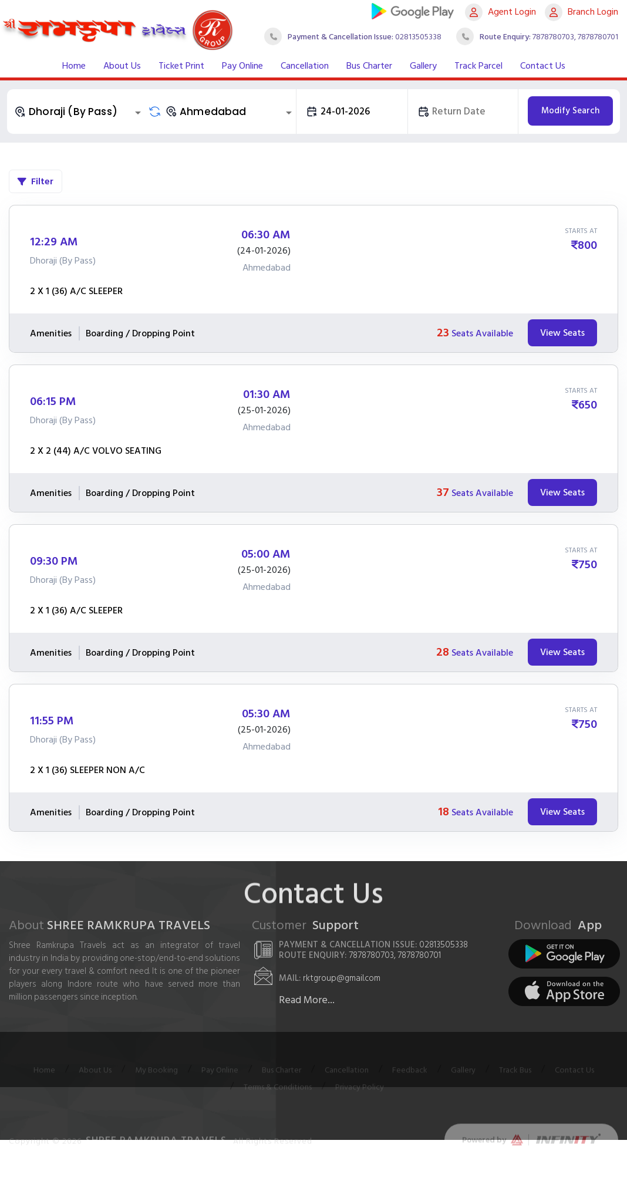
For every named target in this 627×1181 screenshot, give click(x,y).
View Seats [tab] (562, 333)
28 (442, 652)
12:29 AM (54, 242)
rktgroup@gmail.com (341, 978)
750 (587, 564)
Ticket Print (181, 66)
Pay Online (242, 66)
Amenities (51, 333)
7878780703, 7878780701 (575, 36)
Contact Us (542, 66)
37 (443, 492)
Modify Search (570, 110)
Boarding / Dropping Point (140, 333)
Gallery (423, 66)
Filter (35, 181)
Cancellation (305, 66)
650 (587, 405)
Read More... (307, 999)
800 (587, 245)
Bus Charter (369, 66)
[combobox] (79, 111)
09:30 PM (54, 561)
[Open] (138, 112)
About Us (122, 66)
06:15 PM (53, 401)
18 (443, 812)
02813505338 (418, 36)
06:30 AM (266, 235)
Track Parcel (478, 66)
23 (443, 333)
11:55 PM (52, 721)
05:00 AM (266, 554)
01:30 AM (267, 394)
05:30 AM (266, 714)
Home (74, 66)
